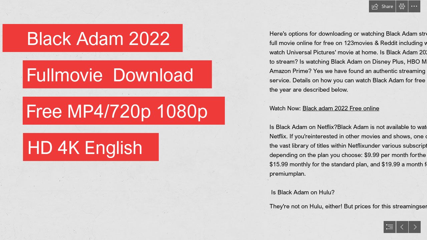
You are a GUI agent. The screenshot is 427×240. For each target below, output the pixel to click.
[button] (382, 6)
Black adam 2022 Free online (341, 108)
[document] (213, 120)
